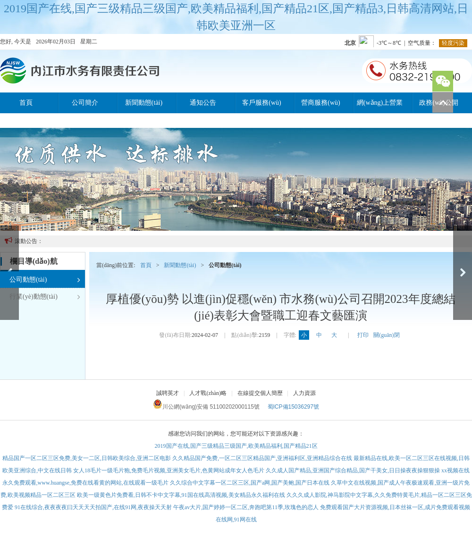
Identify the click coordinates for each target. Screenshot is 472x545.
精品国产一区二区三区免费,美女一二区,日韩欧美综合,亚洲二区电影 (86, 458)
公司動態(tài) (44, 280)
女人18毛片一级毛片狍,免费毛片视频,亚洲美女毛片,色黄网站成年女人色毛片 (168, 470)
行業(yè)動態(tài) (44, 297)
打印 (363, 335)
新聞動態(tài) (143, 102)
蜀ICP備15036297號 (293, 406)
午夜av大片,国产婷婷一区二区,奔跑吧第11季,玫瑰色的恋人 (246, 507)
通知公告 (203, 102)
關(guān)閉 (386, 335)
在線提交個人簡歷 (260, 393)
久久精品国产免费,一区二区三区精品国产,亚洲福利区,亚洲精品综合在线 (262, 458)
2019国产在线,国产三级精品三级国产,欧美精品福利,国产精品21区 (236, 446)
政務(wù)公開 (438, 102)
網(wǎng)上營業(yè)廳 (380, 106)
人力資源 (304, 393)
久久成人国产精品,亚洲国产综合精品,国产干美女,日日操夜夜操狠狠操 (353, 470)
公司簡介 (85, 102)
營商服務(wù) (320, 102)
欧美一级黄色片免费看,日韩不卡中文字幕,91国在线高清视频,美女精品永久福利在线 (181, 495)
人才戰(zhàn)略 (208, 393)
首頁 (26, 102)
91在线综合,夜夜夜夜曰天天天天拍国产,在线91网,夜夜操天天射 (93, 507)
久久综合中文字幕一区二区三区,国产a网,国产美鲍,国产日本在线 (249, 482)
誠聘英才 (167, 393)
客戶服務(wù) (261, 102)
